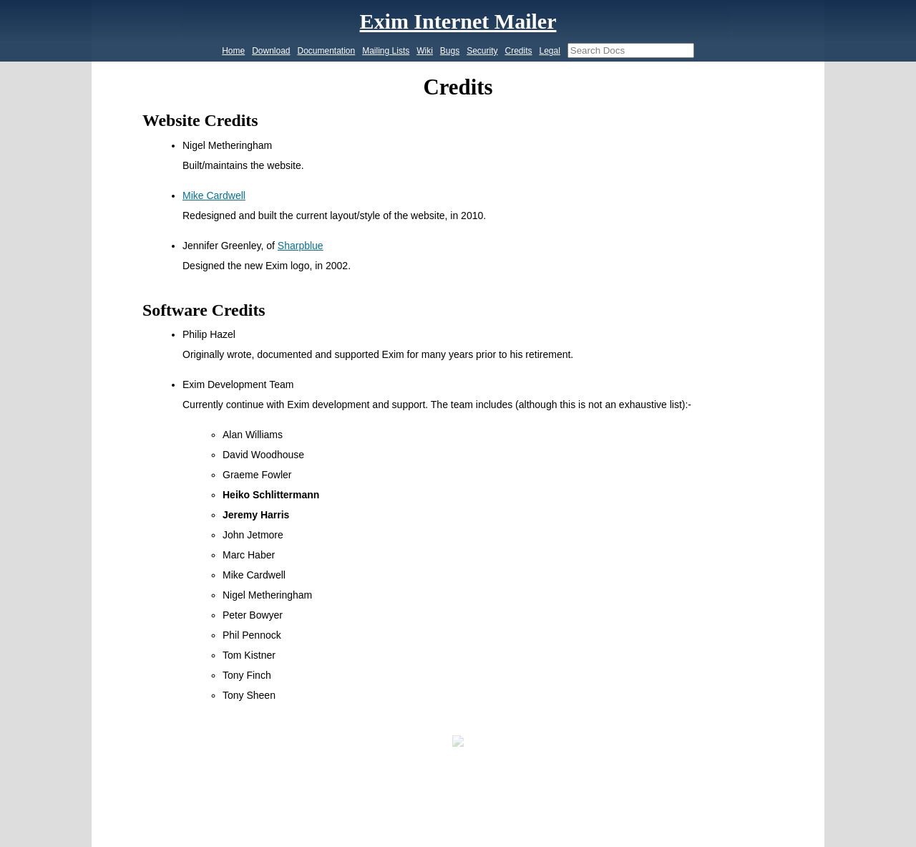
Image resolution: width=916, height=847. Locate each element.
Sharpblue (300, 245)
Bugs (449, 51)
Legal (549, 51)
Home (233, 51)
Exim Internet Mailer (458, 21)
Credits (518, 51)
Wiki (424, 51)
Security (482, 51)
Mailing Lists (385, 51)
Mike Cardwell (213, 195)
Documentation (327, 51)
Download (271, 51)
